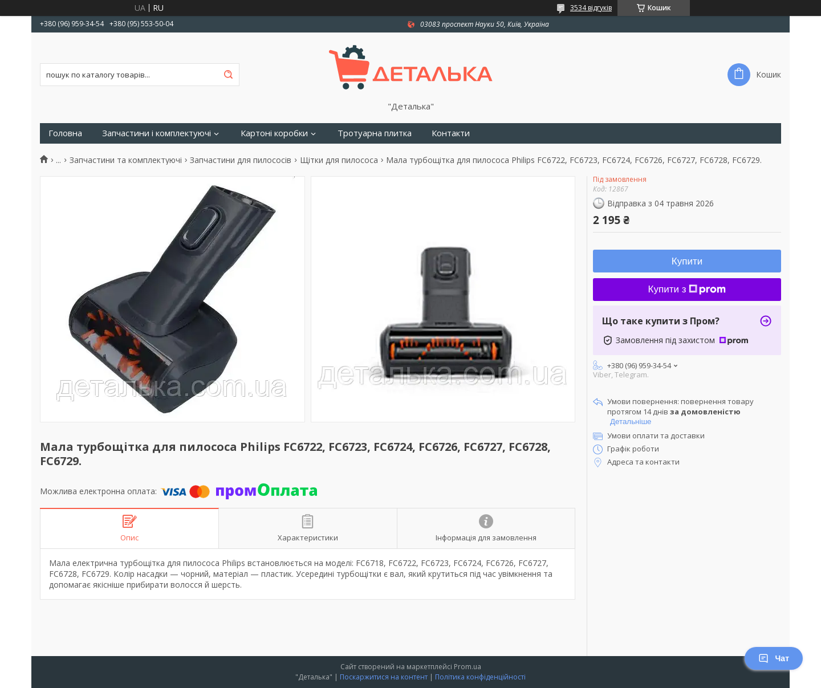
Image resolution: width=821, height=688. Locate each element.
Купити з (687, 289)
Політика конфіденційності (480, 677)
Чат (773, 658)
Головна (65, 133)
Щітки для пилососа (339, 160)
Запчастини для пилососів (240, 160)
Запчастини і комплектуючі (156, 133)
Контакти (451, 133)
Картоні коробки (274, 133)
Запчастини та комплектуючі (126, 160)
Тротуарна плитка (375, 133)
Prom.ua (467, 666)
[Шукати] (228, 74)
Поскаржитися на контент (384, 677)
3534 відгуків (591, 8)
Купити (687, 261)
